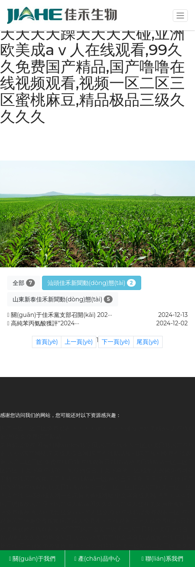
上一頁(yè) (79, 341)
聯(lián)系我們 (162, 558)
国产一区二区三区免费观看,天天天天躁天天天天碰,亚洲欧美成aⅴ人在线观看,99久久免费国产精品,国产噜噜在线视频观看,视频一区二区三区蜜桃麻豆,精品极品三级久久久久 (92, 66)
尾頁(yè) (148, 341)
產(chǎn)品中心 (97, 558)
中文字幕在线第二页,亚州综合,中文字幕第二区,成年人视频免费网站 (106, 470)
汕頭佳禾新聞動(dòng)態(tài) (91, 283)
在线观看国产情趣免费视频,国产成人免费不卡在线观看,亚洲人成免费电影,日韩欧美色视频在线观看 (96, 521)
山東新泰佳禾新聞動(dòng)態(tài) (63, 299)
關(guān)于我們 (32, 558)
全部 (24, 283)
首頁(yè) (47, 341)
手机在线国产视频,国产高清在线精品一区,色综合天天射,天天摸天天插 (90, 479)
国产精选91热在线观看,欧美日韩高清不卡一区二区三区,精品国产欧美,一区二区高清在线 (97, 487)
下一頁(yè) (116, 341)
